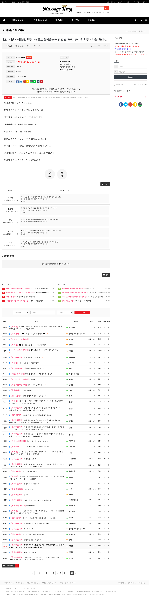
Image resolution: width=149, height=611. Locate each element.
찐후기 (18, 494)
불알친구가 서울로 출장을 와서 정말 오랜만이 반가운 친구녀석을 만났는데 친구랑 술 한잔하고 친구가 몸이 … (36, 546)
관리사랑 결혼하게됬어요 (25, 539)
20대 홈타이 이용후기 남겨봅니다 (27, 395)
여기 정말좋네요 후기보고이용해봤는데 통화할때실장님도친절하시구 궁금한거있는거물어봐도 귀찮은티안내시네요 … (36, 421)
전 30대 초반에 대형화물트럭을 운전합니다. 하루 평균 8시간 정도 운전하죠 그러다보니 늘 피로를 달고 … (36, 327)
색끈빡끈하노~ (20, 390)
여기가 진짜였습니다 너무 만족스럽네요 (29, 446)
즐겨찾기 (5, 2)
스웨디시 (79, 12)
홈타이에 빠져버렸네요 (24, 471)
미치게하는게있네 (22, 552)
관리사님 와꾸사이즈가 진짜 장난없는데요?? (32, 500)
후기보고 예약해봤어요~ (25, 483)
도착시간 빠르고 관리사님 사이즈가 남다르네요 (32, 518)
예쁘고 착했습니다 (28, 301)
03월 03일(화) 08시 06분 (20, 2)
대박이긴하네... (23, 505)
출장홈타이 (97, 12)
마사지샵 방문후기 (14, 30)
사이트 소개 (8, 583)
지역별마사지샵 (18, 20)
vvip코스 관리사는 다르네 (28, 297)
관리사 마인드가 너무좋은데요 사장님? (30, 374)
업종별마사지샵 (40, 20)
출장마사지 (87, 12)
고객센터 (91, 20)
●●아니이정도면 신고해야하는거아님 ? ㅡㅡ (29, 344)
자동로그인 (118, 84)
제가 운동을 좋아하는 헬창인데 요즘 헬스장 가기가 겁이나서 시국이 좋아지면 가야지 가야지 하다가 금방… (36, 465)
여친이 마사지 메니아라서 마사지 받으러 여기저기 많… (40, 219)
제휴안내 (129, 2)
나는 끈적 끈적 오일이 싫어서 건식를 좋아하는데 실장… (40, 242)
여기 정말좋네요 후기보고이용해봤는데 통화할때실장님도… (41, 197)
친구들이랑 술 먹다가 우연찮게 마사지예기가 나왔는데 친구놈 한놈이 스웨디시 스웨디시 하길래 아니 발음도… (36, 452)
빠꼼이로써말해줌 (23, 459)
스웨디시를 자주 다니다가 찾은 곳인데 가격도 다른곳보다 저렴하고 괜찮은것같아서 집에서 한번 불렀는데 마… (36, 558)
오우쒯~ (22, 379)
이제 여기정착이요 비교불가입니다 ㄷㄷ (30, 523)
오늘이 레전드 (21, 529)
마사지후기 (119, 97)
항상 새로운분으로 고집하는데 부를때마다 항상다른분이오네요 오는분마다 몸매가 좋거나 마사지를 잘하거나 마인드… (36, 428)
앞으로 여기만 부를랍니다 (26, 368)
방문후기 (59, 20)
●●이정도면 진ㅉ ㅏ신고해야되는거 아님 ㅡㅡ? (36, 351)
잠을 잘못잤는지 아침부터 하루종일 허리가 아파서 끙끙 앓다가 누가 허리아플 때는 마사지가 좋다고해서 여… (36, 434)
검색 (82, 312)
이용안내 (121, 583)
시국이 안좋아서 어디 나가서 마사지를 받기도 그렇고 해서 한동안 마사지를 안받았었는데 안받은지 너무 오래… (36, 511)
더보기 (23, 201)
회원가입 (110, 2)
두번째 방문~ (21, 489)
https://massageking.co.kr (76, 594)
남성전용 (106, 12)
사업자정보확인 (111, 591)
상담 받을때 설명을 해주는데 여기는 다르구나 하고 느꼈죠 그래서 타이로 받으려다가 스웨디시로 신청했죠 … (36, 477)
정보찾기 (120, 2)
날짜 (91, 321)
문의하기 (131, 583)
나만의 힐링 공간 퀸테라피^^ (24, 363)
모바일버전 (141, 583)
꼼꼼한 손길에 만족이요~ (28, 292)
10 (72, 573)
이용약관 (19, 583)
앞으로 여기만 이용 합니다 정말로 (29, 441)
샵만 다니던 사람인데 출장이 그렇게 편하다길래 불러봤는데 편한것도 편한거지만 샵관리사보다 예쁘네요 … (36, 402)
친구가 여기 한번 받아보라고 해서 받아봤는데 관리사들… (41, 230)
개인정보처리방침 (32, 583)
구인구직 (75, 20)
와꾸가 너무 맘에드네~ (27, 384)
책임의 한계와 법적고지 (68, 583)
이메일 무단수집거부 (49, 583)
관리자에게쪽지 (141, 2)
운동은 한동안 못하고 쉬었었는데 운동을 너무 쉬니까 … (40, 208)
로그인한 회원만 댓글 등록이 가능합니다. (56, 264)
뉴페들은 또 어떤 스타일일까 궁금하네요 (30, 415)
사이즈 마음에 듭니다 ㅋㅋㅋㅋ (26, 534)
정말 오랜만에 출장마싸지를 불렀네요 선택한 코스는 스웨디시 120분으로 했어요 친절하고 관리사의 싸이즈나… (36, 408)
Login (130, 77)
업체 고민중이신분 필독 (26, 357)
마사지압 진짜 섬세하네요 (28, 288)
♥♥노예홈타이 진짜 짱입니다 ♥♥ (28, 333)
